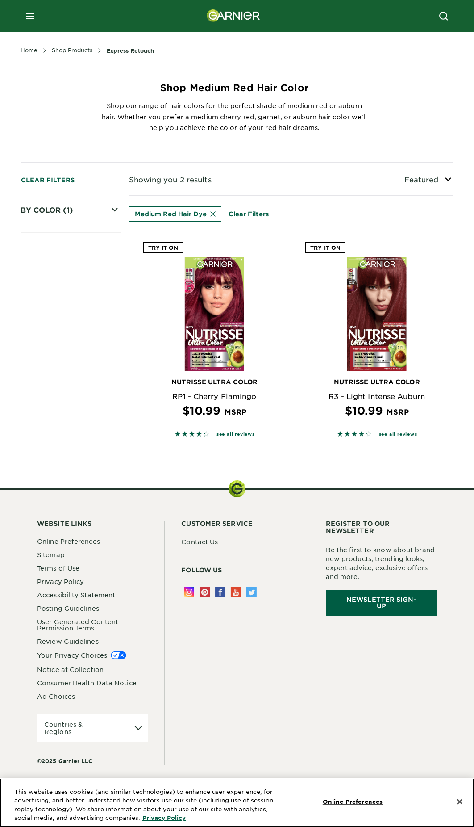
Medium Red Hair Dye (64, 492)
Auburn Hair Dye (61, 508)
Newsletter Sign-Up (381, 602)
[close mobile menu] (30, 16)
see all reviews (235, 434)
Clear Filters (48, 180)
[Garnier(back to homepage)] (233, 16)
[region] (237, 802)
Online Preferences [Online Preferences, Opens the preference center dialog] (353, 801)
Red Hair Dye (55, 460)
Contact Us (199, 541)
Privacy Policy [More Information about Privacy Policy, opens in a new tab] (164, 817)
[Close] (460, 802)
